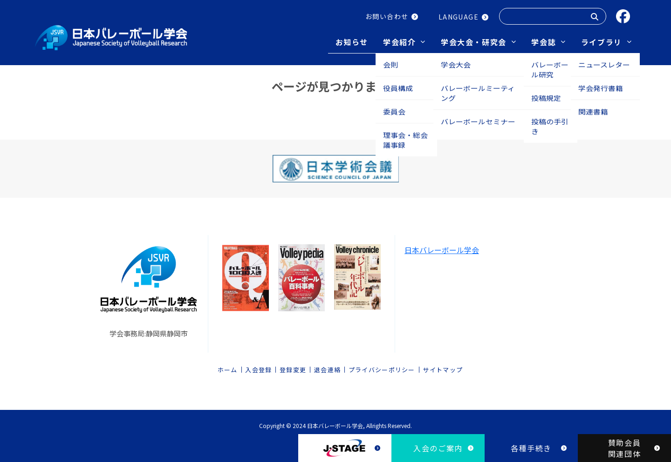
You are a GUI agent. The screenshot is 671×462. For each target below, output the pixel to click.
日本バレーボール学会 (441, 246)
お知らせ (352, 41)
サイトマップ (443, 367)
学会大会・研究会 (474, 41)
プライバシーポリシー (382, 367)
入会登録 (258, 367)
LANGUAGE (458, 16)
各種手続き (531, 448)
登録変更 (293, 367)
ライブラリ (601, 41)
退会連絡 (327, 367)
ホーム (228, 367)
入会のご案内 (438, 448)
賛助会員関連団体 (624, 448)
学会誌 (543, 41)
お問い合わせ (386, 16)
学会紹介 (399, 41)
